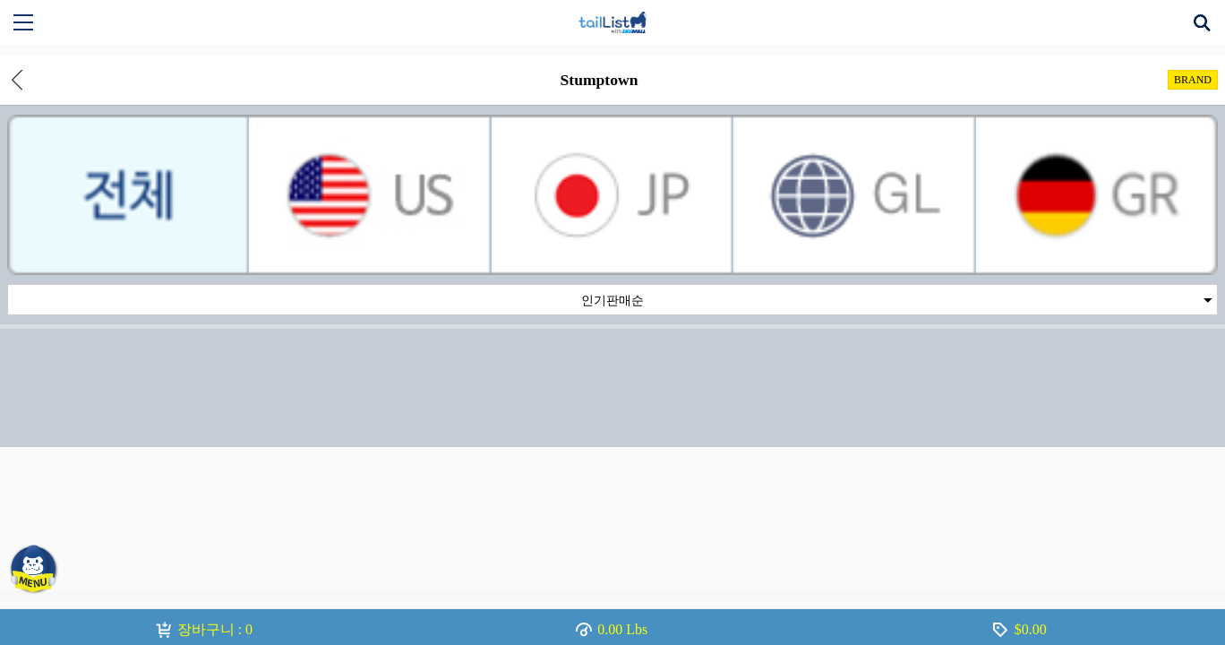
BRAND (1193, 79)
